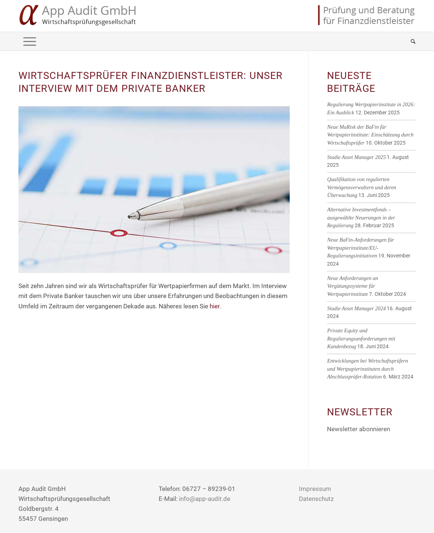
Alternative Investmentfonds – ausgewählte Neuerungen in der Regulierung (361, 217)
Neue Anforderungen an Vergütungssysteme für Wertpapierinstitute (352, 286)
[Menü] (29, 41)
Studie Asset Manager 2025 (356, 157)
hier (215, 306)
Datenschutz (316, 498)
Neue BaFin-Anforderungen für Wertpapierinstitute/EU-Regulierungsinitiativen (360, 248)
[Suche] (411, 41)
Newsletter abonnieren (358, 429)
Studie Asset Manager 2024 (356, 308)
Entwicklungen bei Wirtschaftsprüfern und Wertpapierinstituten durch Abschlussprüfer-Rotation (367, 369)
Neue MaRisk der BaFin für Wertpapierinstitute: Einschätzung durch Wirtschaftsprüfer (370, 135)
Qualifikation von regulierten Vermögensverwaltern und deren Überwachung (361, 187)
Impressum (315, 488)
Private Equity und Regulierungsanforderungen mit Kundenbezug (361, 338)
